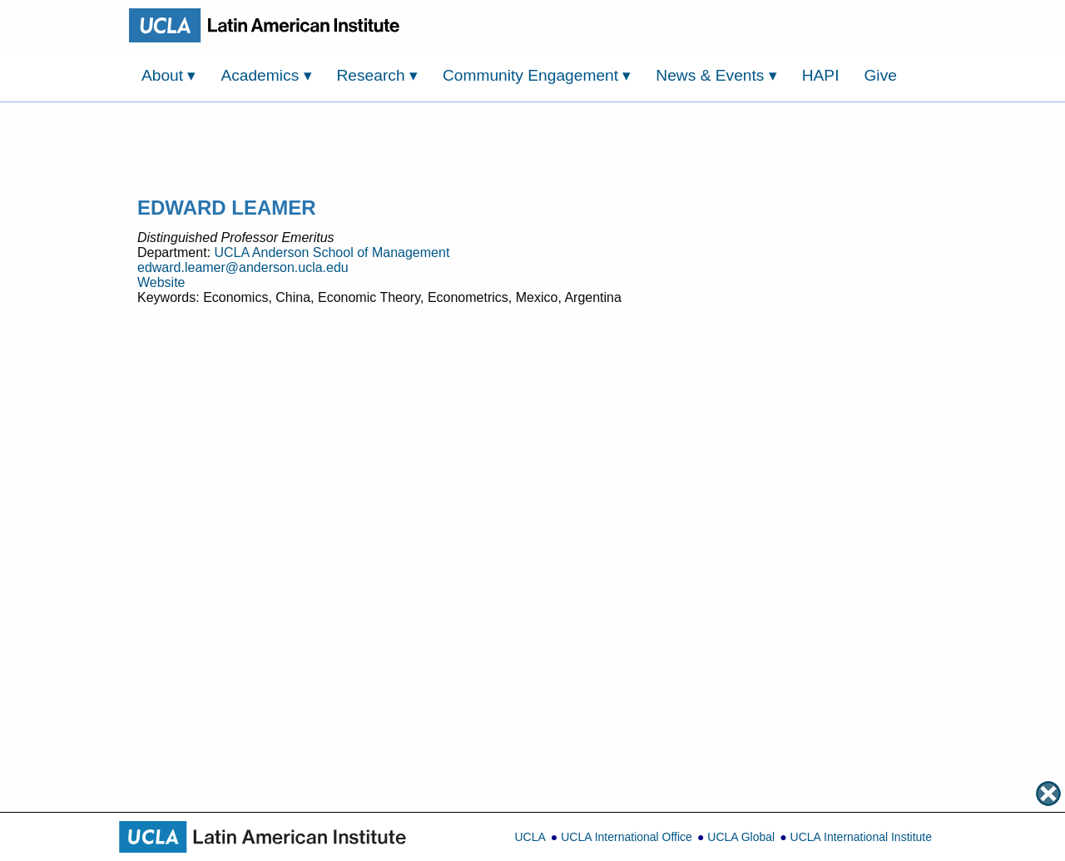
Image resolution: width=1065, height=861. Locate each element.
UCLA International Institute (861, 837)
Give (880, 75)
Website (161, 282)
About (168, 75)
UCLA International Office (626, 837)
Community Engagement (537, 75)
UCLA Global (741, 837)
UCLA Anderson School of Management (331, 252)
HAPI (821, 75)
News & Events (716, 75)
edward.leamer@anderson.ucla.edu (243, 267)
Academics (265, 75)
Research (377, 75)
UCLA (529, 837)
